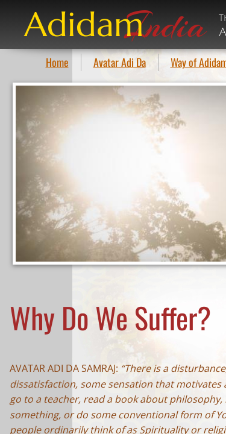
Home (57, 62)
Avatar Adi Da (119, 62)
